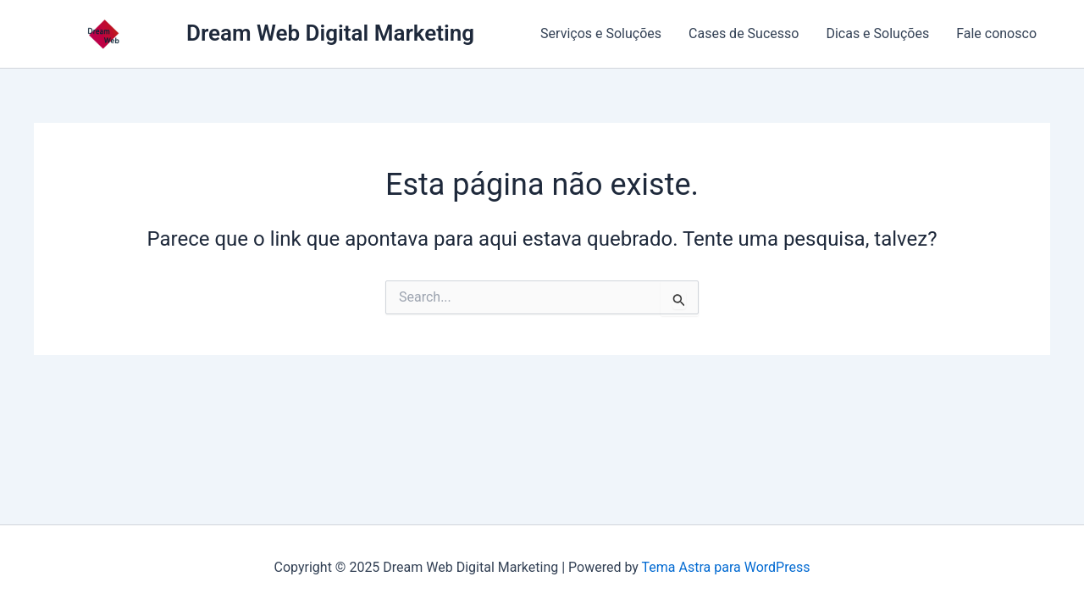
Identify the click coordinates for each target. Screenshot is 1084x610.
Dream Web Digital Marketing (330, 33)
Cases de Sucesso (744, 33)
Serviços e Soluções (600, 33)
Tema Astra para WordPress (726, 567)
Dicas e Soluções (877, 33)
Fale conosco (996, 33)
